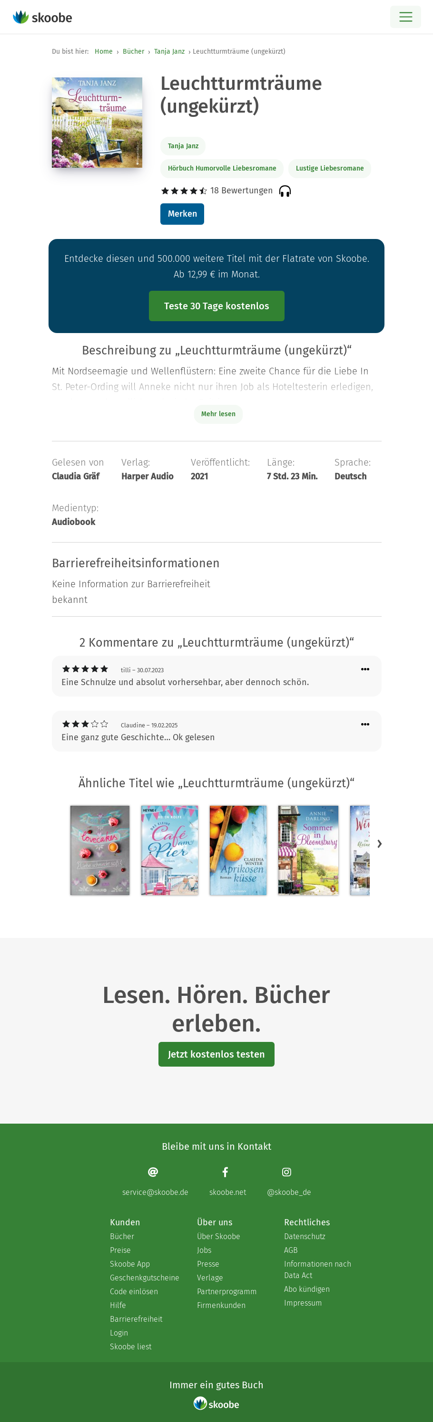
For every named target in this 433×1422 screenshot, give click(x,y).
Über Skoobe (218, 1236)
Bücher (133, 52)
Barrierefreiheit (136, 1319)
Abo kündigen (307, 1289)
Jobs (204, 1250)
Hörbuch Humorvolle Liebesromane (222, 168)
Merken (182, 214)
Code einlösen (134, 1291)
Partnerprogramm (227, 1291)
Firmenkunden (221, 1305)
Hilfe (118, 1305)
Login (119, 1332)
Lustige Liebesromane (330, 168)
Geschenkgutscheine (144, 1277)
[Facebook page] (228, 1182)
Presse (208, 1264)
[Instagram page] (289, 1182)
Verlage (210, 1277)
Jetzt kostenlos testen (216, 1054)
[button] (379, 844)
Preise (120, 1250)
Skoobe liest (130, 1346)
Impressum (303, 1302)
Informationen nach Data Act (317, 1270)
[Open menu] (405, 17)
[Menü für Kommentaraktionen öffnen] (365, 669)
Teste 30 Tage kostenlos (216, 306)
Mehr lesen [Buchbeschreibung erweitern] (218, 414)
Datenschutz (304, 1236)
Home (104, 52)
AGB (291, 1250)
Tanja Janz (169, 52)
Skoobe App (130, 1264)
